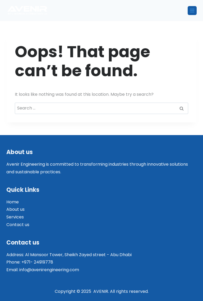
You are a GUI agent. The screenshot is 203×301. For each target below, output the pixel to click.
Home (12, 202)
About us (15, 209)
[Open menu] (192, 10)
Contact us (17, 225)
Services (15, 217)
